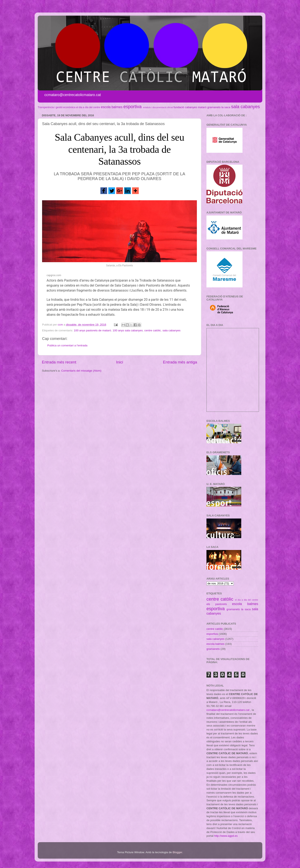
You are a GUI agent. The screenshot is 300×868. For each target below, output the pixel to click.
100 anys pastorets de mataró (92, 330)
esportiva (132, 106)
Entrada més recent (59, 362)
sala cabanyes (245, 106)
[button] (103, 190)
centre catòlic (152, 330)
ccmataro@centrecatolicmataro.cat (227, 709)
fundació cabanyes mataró (190, 107)
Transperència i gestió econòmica (56, 107)
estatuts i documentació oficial (158, 107)
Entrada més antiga (180, 362)
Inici (119, 362)
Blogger (177, 852)
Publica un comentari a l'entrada (67, 345)
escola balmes (111, 107)
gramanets (214, 107)
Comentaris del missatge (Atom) (81, 370)
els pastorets (216, 604)
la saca (225, 107)
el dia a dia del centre (88, 107)
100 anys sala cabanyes (127, 330)
